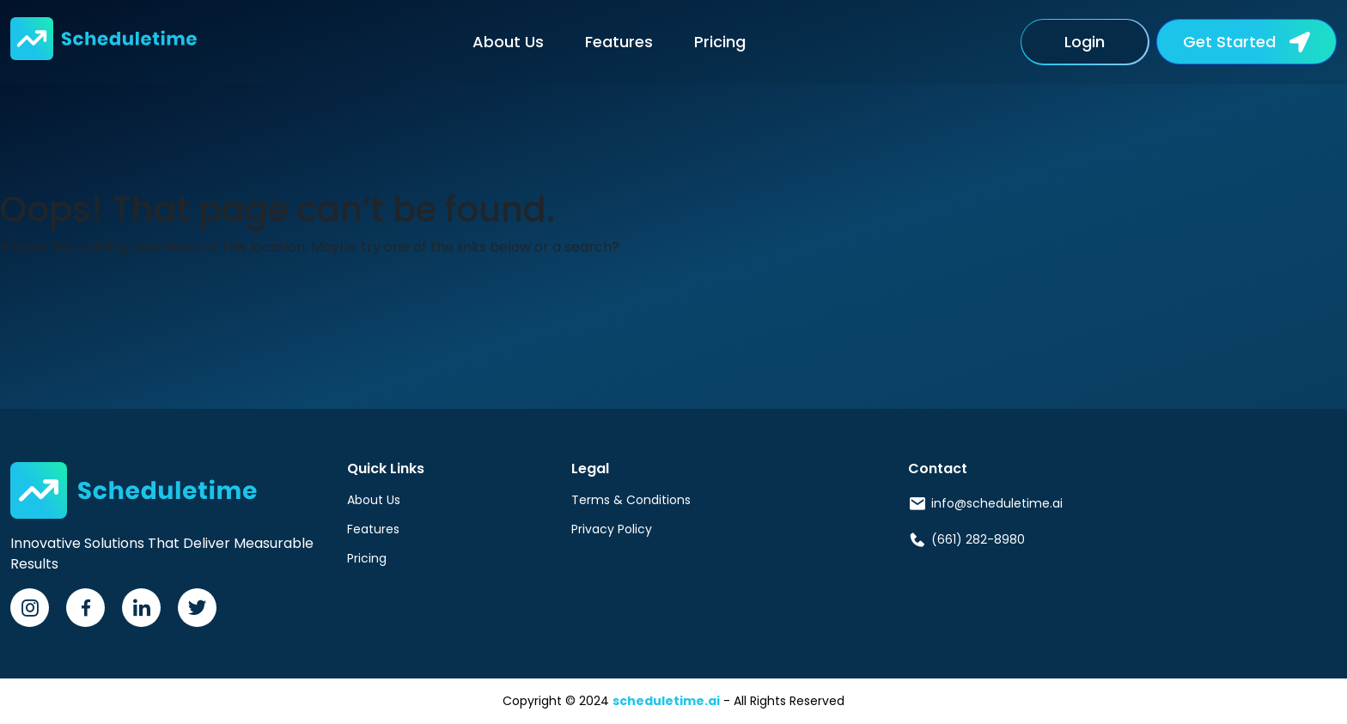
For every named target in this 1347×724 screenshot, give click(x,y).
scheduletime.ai (666, 700)
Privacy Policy (611, 529)
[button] (1246, 41)
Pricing (720, 41)
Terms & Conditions (631, 500)
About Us (508, 41)
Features (619, 41)
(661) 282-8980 (978, 539)
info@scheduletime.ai (997, 503)
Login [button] (1084, 41)
